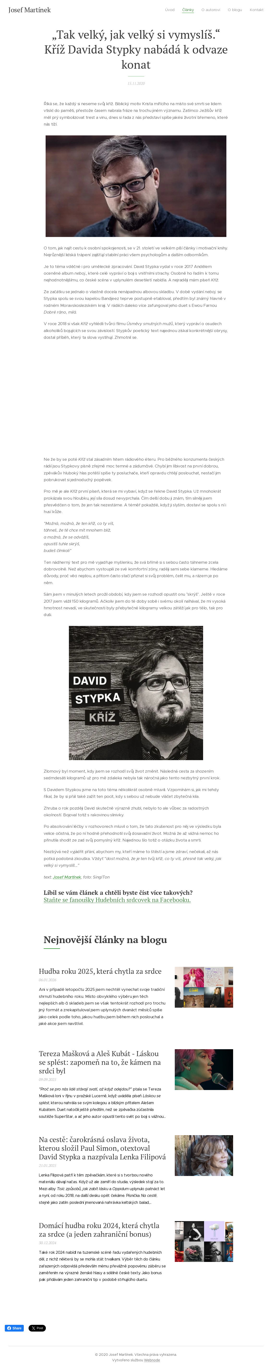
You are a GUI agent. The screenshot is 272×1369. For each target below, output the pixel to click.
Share (14, 1328)
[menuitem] (172, 10)
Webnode (152, 1360)
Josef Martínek (67, 877)
